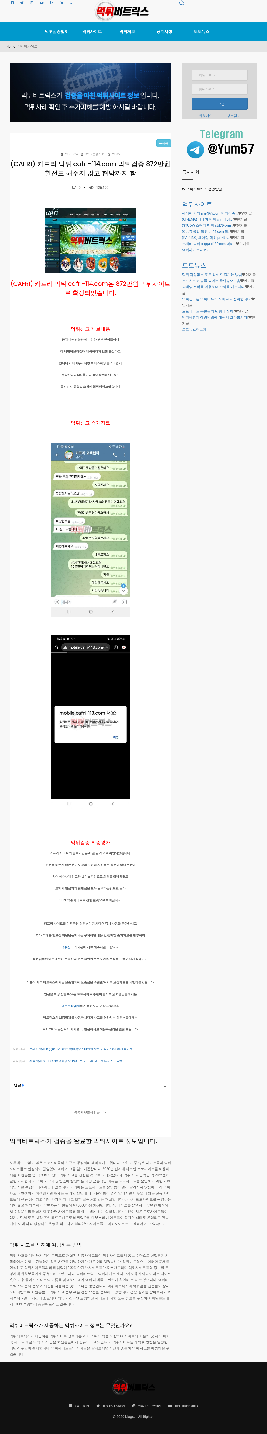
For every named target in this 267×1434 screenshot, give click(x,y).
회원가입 (206, 116)
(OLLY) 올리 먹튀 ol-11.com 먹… (206, 232)
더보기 (196, 250)
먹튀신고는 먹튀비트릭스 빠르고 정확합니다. (216, 299)
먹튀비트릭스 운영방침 (204, 188)
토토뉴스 (201, 31)
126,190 (98, 187)
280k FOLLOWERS (146, 1406)
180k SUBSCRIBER (183, 1406)
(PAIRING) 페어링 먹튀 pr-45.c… (206, 238)
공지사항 (164, 31)
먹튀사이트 (92, 31)
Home (10, 46)
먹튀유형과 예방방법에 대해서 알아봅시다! (215, 317)
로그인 (220, 104)
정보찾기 (234, 116)
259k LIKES (79, 1406)
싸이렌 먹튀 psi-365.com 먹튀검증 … (210, 213)
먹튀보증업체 (71, 1006)
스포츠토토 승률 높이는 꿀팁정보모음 (211, 281)
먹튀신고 (67, 947)
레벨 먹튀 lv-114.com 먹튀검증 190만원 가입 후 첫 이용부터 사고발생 (76, 1061)
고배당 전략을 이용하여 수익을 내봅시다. (213, 287)
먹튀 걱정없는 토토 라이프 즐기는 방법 (212, 275)
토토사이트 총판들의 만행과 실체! (208, 311)
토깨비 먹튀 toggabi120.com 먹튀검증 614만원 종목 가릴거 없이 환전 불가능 (81, 1049)
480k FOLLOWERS (110, 1406)
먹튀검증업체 (56, 31)
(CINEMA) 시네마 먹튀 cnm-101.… (207, 219)
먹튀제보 (127, 31)
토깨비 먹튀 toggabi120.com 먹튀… (209, 244)
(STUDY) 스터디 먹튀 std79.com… (207, 225)
